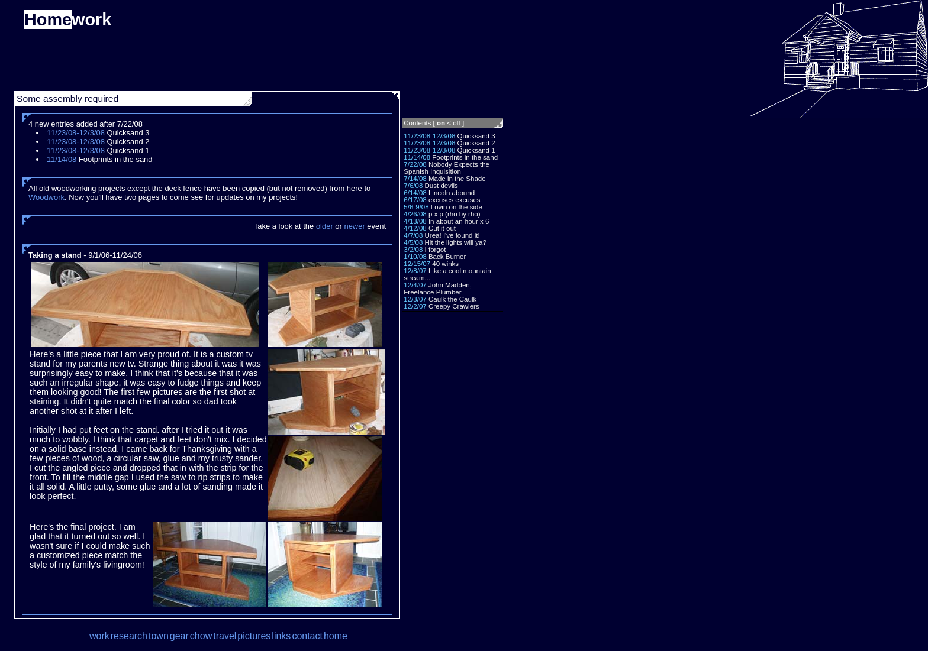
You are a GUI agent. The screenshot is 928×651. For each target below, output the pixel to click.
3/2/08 (413, 249)
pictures (253, 636)
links (281, 636)
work (99, 636)
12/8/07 (415, 270)
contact (307, 636)
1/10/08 (415, 256)
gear (179, 636)
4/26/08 (415, 214)
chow (201, 636)
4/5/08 (413, 242)
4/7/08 (413, 235)
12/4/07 (415, 285)
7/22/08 (415, 164)
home (335, 636)
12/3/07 (415, 299)
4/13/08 (415, 221)
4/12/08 (415, 228)
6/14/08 (415, 192)
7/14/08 (415, 178)
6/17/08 (415, 199)
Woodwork (46, 197)
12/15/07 (417, 263)
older (324, 226)
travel (224, 636)
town (159, 636)
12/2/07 (415, 306)
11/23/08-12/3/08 (429, 136)
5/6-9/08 (416, 206)
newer (354, 226)
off (456, 123)
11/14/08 (417, 157)
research (129, 636)
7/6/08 (413, 185)
